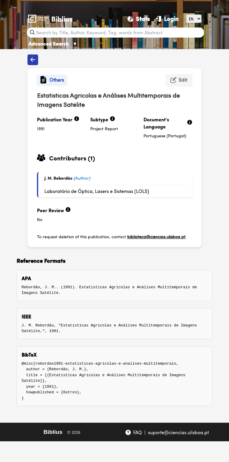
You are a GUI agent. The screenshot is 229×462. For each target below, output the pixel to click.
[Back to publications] (33, 59)
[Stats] (139, 18)
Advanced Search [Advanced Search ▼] (53, 43)
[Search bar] (119, 33)
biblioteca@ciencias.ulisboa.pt (156, 236)
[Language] (193, 18)
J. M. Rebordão (58, 178)
